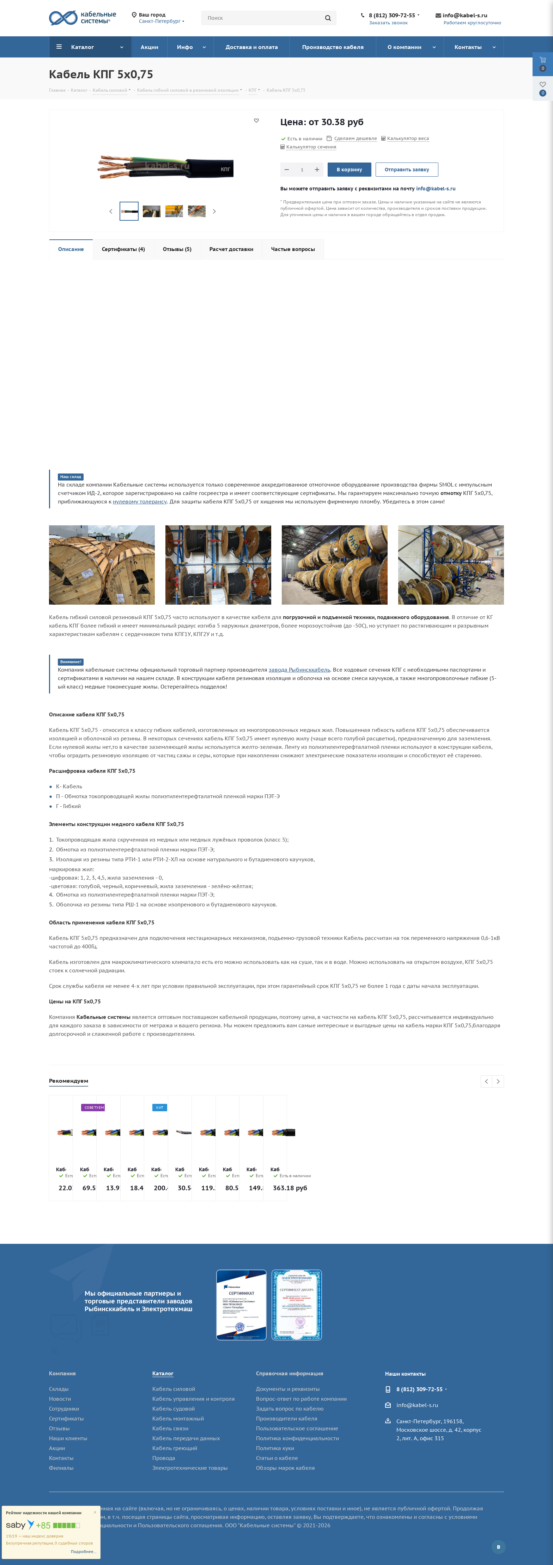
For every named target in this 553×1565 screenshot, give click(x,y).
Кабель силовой (173, 1389)
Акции (57, 1448)
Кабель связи (170, 1428)
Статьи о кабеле (277, 1458)
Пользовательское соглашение (297, 1428)
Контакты (61, 1458)
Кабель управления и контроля (193, 1398)
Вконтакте (499, 1547)
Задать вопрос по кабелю (290, 1408)
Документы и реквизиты (288, 1389)
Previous (111, 211)
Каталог (163, 1373)
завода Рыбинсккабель (299, 669)
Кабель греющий (174, 1448)
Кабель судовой (173, 1408)
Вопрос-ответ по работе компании (301, 1398)
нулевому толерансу (140, 501)
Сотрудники (64, 1408)
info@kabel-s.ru (465, 15)
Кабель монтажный (178, 1418)
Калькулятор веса (408, 138)
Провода (163, 1458)
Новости (60, 1398)
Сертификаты (66, 1418)
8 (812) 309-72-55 (392, 15)
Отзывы (59, 1428)
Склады (59, 1389)
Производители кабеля (286, 1418)
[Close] (95, 1512)
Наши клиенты (68, 1438)
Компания (62, 1373)
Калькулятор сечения (311, 147)
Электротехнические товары (190, 1468)
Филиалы (61, 1468)
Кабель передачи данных (186, 1438)
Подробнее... (84, 1551)
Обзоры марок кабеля (285, 1468)
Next (214, 211)
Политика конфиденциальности (297, 1438)
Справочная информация (289, 1373)
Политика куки (275, 1448)
